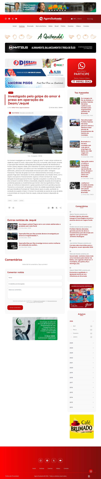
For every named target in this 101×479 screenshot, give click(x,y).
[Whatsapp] (48, 205)
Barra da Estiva (41, 24)
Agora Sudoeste (24, 105)
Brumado (30, 24)
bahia (9, 198)
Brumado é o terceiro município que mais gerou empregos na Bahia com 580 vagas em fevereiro (86, 146)
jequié (15, 198)
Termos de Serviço (52, 299)
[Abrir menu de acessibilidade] (91, 471)
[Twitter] (12, 18)
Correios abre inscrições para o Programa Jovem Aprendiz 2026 (81, 244)
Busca (90, 18)
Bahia (50, 24)
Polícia (63, 24)
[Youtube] (16, 18)
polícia (21, 198)
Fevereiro (83, 331)
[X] (56, 205)
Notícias (22, 24)
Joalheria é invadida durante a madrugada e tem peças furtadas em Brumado (87, 185)
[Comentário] (9, 205)
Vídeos (78, 24)
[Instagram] (6, 18)
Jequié (10, 90)
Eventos (70, 24)
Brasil (56, 24)
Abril (83, 324)
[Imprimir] (13, 205)
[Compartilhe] (60, 205)
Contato (86, 24)
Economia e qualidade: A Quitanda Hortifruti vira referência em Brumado (78, 272)
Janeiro (83, 335)
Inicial (14, 24)
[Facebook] (9, 18)
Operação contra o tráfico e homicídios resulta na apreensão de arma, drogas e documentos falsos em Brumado (87, 166)
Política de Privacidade (39, 299)
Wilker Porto (15, 105)
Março (83, 328)
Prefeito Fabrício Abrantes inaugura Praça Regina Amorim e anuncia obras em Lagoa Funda (81, 216)
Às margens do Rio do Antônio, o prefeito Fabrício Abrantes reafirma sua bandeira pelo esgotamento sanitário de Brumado (87, 103)
